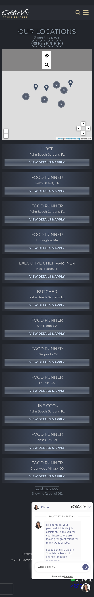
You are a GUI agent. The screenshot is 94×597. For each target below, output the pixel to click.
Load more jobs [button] (47, 488)
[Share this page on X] (51, 43)
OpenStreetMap (73, 139)
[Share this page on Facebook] (59, 43)
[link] (47, 156)
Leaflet (60, 139)
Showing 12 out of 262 (47, 493)
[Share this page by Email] (35, 43)
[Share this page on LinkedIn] (43, 43)
